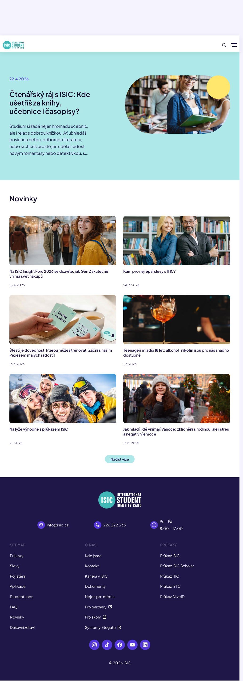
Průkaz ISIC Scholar (177, 565)
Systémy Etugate (103, 627)
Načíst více (120, 459)
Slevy (15, 565)
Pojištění (17, 576)
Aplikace (18, 586)
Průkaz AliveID (172, 596)
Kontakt (92, 565)
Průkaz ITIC (169, 576)
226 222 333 (114, 524)
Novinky (17, 617)
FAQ (13, 606)
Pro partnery (98, 606)
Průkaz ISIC (170, 555)
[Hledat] (224, 45)
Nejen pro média (100, 596)
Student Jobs (21, 596)
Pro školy (95, 617)
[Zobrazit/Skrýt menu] (234, 45)
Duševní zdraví (22, 627)
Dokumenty (95, 586)
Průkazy (17, 555)
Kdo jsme (93, 555)
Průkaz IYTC (170, 586)
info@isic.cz (57, 524)
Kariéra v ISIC (96, 576)
